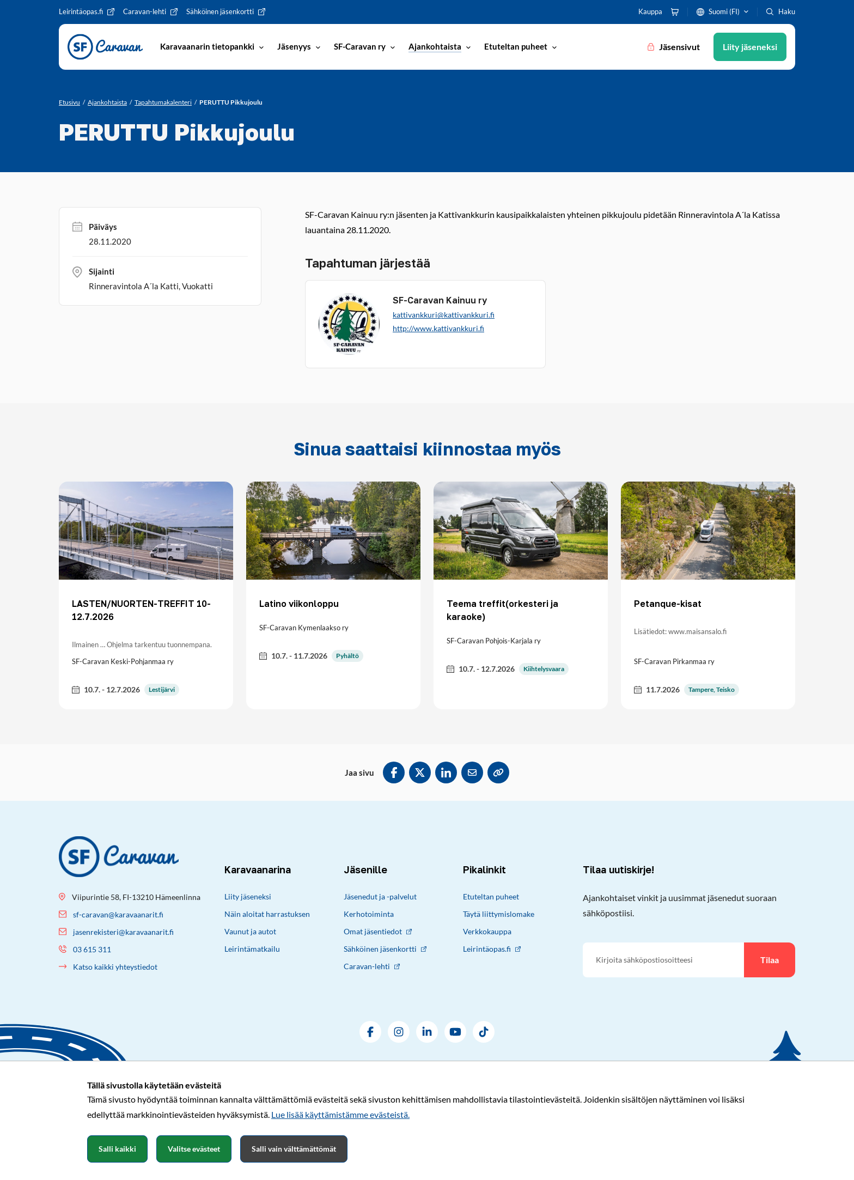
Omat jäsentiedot (378, 931)
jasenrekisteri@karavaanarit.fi (123, 931)
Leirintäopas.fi (492, 948)
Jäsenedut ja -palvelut (380, 896)
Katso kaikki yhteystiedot (115, 966)
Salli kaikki (117, 1148)
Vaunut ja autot (250, 931)
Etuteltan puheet (491, 896)
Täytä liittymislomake (498, 914)
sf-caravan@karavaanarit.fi (118, 914)
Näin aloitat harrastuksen (267, 914)
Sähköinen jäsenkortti (385, 948)
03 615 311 (92, 949)
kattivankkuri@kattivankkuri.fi (444, 314)
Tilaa (769, 959)
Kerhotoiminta (369, 914)
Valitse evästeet (194, 1148)
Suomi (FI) (724, 11)
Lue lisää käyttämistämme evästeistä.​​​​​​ (340, 1114)
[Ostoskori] (675, 12)
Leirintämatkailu (252, 948)
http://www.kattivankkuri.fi (438, 328)
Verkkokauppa (487, 931)
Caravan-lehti (372, 966)
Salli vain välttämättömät (294, 1148)
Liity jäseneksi (247, 896)
